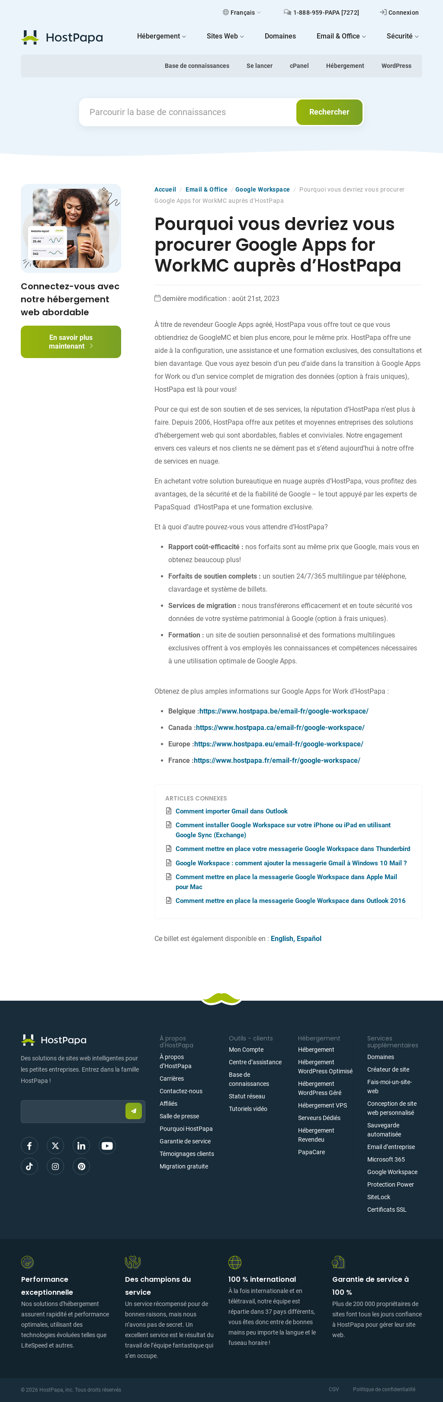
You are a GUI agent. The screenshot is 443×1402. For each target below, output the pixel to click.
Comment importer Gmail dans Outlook (232, 811)
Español (309, 939)
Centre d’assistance (255, 1062)
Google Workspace (262, 189)
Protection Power (390, 1184)
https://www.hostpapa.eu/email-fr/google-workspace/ (278, 744)
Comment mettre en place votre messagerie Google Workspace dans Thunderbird (293, 849)
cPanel (299, 65)
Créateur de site (388, 1069)
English (282, 939)
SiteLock (378, 1197)
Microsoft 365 (386, 1159)
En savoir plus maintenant (71, 341)
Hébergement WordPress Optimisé (325, 1067)
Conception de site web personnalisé (392, 1108)
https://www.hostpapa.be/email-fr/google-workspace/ (284, 711)
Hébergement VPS (322, 1105)
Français (242, 12)
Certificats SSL (387, 1209)
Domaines (380, 1056)
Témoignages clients (187, 1153)
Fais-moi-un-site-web (389, 1087)
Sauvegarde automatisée (384, 1130)
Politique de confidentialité (384, 1389)
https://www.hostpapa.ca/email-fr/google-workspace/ (280, 727)
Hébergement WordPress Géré (319, 1088)
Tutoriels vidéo (248, 1108)
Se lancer (260, 65)
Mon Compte (246, 1049)
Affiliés (168, 1103)
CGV (334, 1389)
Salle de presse (179, 1116)
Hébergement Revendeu (316, 1135)
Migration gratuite (184, 1166)
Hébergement (345, 65)
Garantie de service (185, 1141)
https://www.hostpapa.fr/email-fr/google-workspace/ (277, 760)
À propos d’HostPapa (176, 1061)
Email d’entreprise (391, 1146)
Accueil (165, 189)
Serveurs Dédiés (319, 1117)
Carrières (172, 1078)
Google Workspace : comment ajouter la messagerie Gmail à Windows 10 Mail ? (291, 863)
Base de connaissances (197, 65)
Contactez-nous (181, 1091)
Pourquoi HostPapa (186, 1128)
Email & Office (207, 189)
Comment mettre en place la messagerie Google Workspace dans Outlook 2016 (291, 901)
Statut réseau (247, 1096)
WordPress (396, 65)
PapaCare (311, 1152)
